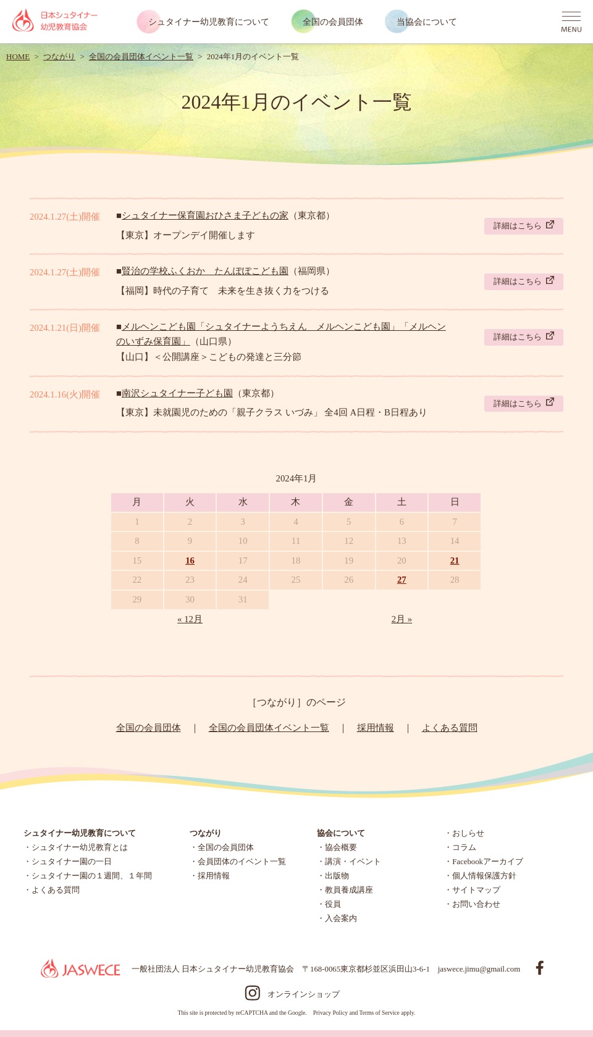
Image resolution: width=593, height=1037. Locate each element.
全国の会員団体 (333, 22)
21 (455, 560)
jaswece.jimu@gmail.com (479, 969)
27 (401, 580)
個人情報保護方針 (484, 876)
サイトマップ (476, 890)
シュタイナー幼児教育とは (80, 847)
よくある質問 (449, 728)
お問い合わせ (476, 904)
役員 (333, 904)
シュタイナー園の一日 (72, 861)
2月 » (402, 619)
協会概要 (341, 847)
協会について (341, 833)
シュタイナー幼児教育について (208, 22)
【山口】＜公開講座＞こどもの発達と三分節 (208, 357)
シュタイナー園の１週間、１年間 (92, 876)
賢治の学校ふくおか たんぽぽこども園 (205, 271)
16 (190, 560)
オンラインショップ (303, 994)
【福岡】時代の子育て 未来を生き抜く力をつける (222, 291)
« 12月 (190, 619)
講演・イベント (353, 861)
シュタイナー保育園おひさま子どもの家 (205, 215)
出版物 (337, 876)
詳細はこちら (524, 225)
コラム (464, 847)
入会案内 (341, 918)
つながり (59, 56)
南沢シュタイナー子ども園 (177, 393)
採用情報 (375, 728)
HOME (18, 56)
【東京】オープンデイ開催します (185, 235)
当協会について (427, 22)
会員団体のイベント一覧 (242, 861)
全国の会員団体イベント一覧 (141, 56)
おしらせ (468, 833)
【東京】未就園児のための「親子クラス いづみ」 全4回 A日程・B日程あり (271, 412)
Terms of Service (379, 1012)
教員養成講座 (349, 890)
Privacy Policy (330, 1012)
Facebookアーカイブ (487, 861)
